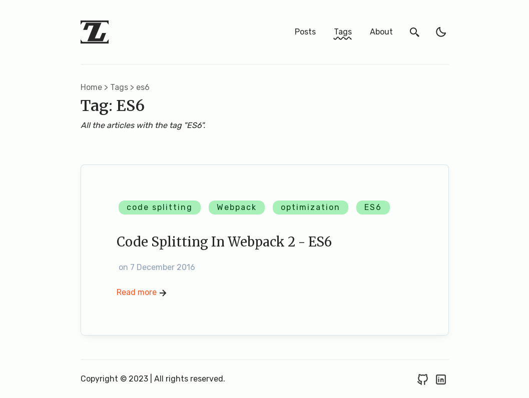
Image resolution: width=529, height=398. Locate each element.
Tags (343, 31)
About (381, 31)
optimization (310, 207)
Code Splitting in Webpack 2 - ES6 (224, 242)
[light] (441, 32)
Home (91, 87)
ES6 (373, 207)
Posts (305, 31)
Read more (143, 293)
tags (119, 87)
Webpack (237, 207)
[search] (415, 32)
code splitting (160, 207)
